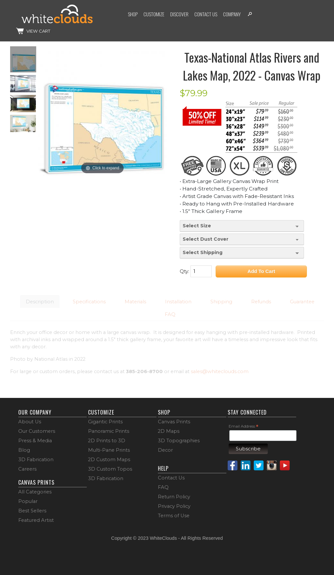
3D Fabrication (35, 459)
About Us (29, 422)
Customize (154, 14)
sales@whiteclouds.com (220, 371)
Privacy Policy (174, 506)
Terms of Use (174, 516)
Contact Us (205, 14)
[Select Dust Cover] (242, 239)
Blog (24, 450)
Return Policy (174, 497)
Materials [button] (135, 302)
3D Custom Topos (110, 469)
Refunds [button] (261, 302)
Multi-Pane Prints (109, 450)
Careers (27, 469)
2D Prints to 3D (106, 441)
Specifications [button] (89, 302)
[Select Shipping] (242, 253)
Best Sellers (32, 511)
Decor (165, 450)
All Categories (35, 492)
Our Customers (36, 431)
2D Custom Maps (109, 459)
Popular (28, 501)
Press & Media (35, 441)
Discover (179, 14)
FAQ (163, 487)
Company (232, 14)
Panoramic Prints (108, 431)
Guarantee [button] (302, 302)
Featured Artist (36, 520)
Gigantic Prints (105, 422)
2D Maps (168, 431)
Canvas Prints (174, 422)
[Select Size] (242, 226)
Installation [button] (178, 302)
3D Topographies (179, 441)
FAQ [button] (170, 314)
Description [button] (40, 302)
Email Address (243, 426)
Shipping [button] (221, 302)
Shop (133, 14)
